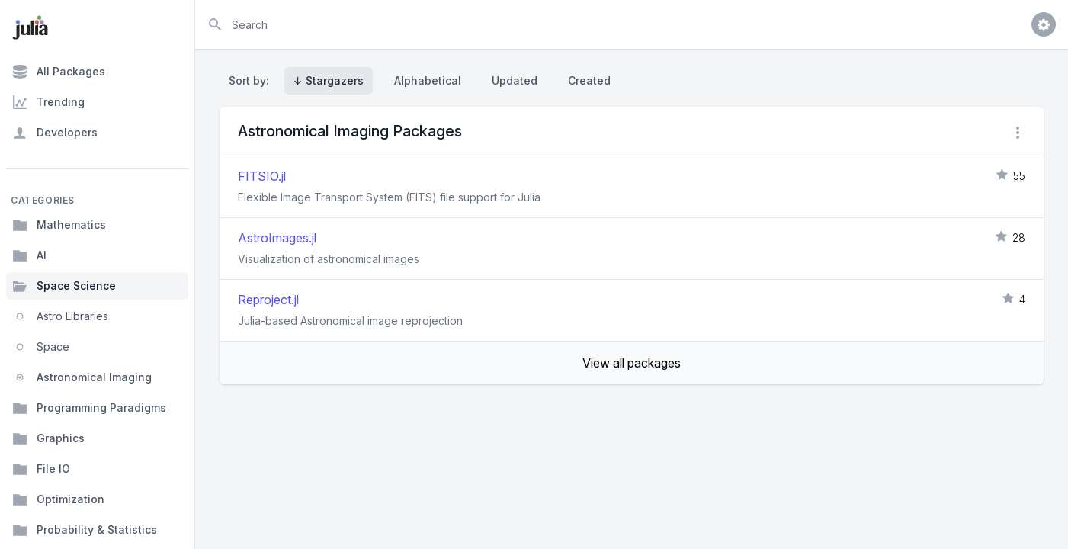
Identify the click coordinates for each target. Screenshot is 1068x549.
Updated (514, 80)
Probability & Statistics (84, 530)
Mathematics (59, 225)
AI (29, 255)
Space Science (64, 286)
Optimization (58, 499)
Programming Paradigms (89, 408)
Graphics (48, 438)
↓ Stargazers (328, 80)
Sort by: (252, 80)
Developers (55, 132)
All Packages (58, 71)
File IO (41, 469)
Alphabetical (427, 80)
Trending (48, 102)
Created (589, 80)
